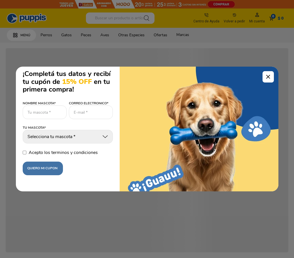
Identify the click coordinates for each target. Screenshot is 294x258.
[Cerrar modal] (268, 77)
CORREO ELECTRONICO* (88, 103)
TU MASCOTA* (34, 128)
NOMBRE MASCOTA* (39, 103)
